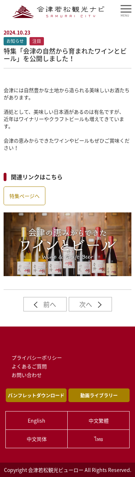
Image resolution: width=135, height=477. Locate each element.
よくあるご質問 (29, 366)
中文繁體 (99, 420)
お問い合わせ (27, 374)
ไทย (98, 438)
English (36, 420)
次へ (90, 304)
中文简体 (37, 438)
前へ (45, 304)
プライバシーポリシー (37, 357)
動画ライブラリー (99, 395)
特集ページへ (24, 195)
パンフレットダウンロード (36, 395)
